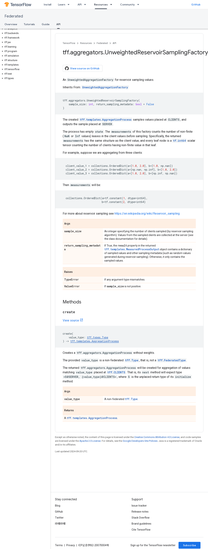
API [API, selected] (58, 24)
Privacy (70, 545)
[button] (24, 28)
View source (71, 320)
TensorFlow (69, 43)
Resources (86, 43)
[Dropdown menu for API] (86, 4)
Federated (14, 16)
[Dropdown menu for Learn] (69, 4)
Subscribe (189, 545)
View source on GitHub (82, 68)
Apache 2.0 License (90, 440)
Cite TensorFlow (141, 529)
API (80, 4)
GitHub (195, 4)
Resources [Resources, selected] (101, 4)
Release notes (140, 511)
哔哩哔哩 (60, 523)
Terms (59, 545)
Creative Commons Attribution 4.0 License (156, 437)
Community (127, 4)
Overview (11, 24)
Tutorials (29, 24)
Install (47, 4)
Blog (57, 505)
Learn (61, 4)
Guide (46, 24)
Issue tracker (139, 505)
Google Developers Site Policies (140, 440)
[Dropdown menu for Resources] (112, 4)
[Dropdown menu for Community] (139, 4)
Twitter (59, 517)
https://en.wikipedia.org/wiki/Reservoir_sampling (147, 213)
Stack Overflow (141, 517)
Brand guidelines (141, 523)
